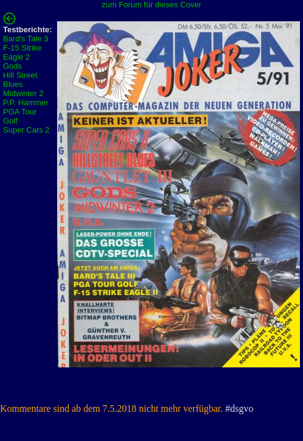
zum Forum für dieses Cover (152, 4)
